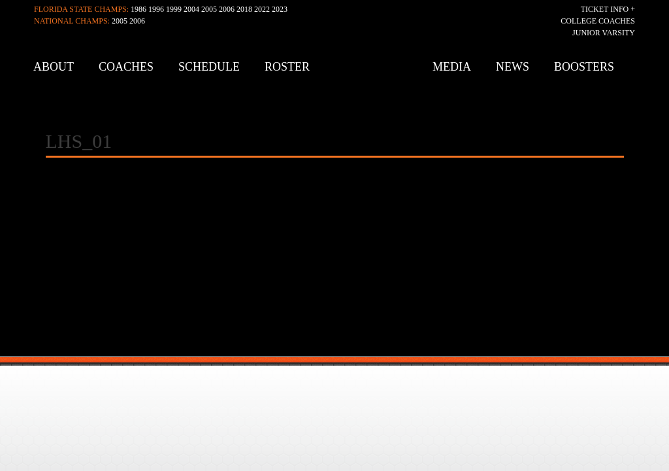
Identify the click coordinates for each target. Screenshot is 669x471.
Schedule (209, 67)
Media (451, 67)
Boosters (584, 67)
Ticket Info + (608, 9)
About (53, 67)
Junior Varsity (603, 32)
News (512, 67)
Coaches (126, 67)
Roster (287, 67)
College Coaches (598, 21)
